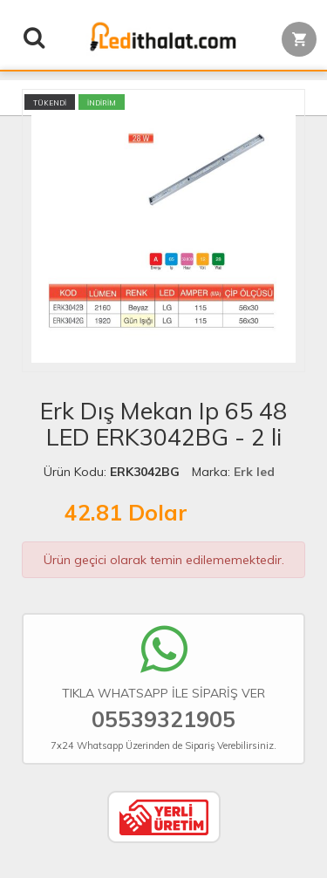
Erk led (254, 472)
